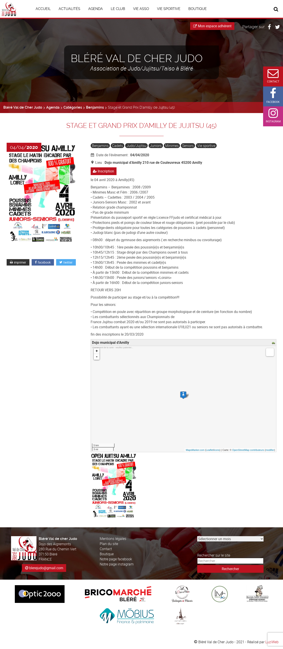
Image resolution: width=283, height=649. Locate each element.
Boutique (107, 553)
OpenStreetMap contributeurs (248, 450)
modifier (270, 450)
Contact (106, 548)
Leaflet (209, 450)
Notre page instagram (117, 564)
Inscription (103, 171)
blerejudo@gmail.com (46, 567)
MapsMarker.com (195, 450)
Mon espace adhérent (212, 25)
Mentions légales (113, 538)
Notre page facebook (116, 559)
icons (217, 450)
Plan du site (109, 543)
